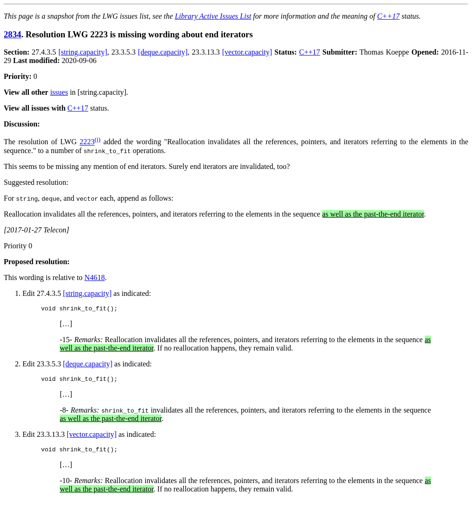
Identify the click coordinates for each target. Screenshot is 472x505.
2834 (12, 34)
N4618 (95, 277)
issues (59, 92)
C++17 (388, 16)
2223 (87, 142)
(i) (98, 139)
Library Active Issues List (213, 16)
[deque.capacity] (163, 52)
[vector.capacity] (247, 52)
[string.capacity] (82, 52)
